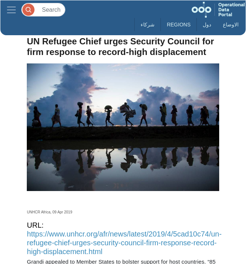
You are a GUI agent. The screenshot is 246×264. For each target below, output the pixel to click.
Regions (179, 24)
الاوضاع (231, 24)
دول (207, 24)
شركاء (148, 24)
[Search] (43, 9)
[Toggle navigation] (11, 9)
